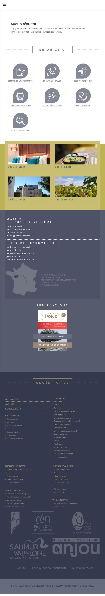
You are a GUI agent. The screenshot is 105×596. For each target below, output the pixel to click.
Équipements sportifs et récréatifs (67, 423)
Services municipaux (15, 440)
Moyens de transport (21, 105)
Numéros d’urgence (14, 502)
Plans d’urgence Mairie (15, 505)
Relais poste (58, 445)
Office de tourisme (61, 481)
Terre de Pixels (86, 587)
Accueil (21, 569)
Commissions (12, 420)
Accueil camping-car (62, 471)
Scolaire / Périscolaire (15, 481)
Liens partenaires (13, 433)
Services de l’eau (60, 449)
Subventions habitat (62, 452)
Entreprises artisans (20, 130)
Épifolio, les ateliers (42, 587)
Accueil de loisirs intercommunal (19, 471)
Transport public (60, 458)
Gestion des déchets (83, 81)
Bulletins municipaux (53, 338)
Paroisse (57, 442)
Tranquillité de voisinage (63, 455)
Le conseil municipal (14, 427)
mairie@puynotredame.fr (18, 236)
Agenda (9, 405)
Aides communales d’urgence (18, 495)
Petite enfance (12, 477)
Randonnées (59, 494)
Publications (13, 410)
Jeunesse (10, 474)
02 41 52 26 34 (18, 233)
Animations (58, 474)
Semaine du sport (13, 484)
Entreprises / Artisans (62, 419)
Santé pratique (83, 105)
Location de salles (52, 81)
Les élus (10, 430)
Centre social (59, 508)
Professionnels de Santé (16, 508)
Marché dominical (61, 436)
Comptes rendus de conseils (53, 346)
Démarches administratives (20, 81)
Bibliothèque (59, 406)
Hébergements (60, 477)
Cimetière (58, 410)
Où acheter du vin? (61, 484)
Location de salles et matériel (65, 432)
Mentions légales (83, 569)
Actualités (11, 400)
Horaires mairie (60, 429)
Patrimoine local (60, 490)
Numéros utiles (60, 439)
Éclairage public (60, 416)
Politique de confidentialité (49, 569)
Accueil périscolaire (52, 105)
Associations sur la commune (65, 505)
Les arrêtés (11, 424)
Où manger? (58, 487)
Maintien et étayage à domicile (19, 498)
